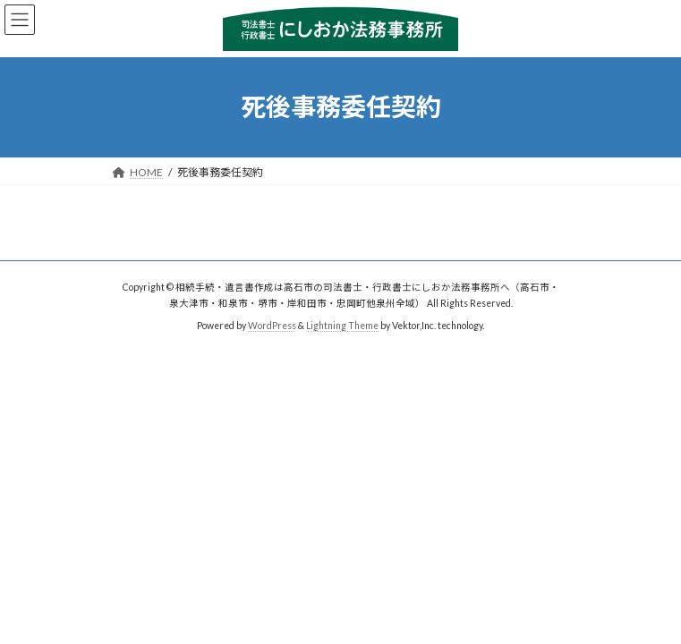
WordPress (272, 325)
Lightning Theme (342, 325)
